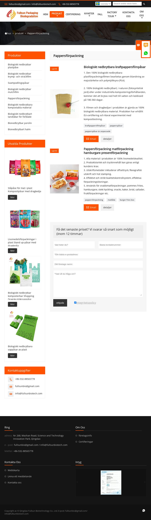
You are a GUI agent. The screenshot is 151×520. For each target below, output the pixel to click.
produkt (57, 14)
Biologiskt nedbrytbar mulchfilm (19, 91)
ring (7, 427)
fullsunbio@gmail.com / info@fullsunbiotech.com (32, 4)
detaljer (107, 139)
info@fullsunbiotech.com (28, 393)
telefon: (9, 451)
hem (45, 14)
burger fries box (127, 200)
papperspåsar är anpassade (97, 131)
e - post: (9, 444)
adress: (8, 435)
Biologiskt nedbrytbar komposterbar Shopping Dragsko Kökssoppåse (21, 296)
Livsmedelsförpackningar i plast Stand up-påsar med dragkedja (22, 242)
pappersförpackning (94, 200)
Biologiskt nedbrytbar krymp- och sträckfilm (19, 75)
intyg (78, 462)
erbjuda (60, 303)
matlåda (111, 200)
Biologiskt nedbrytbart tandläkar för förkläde (20, 115)
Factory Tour (112, 14)
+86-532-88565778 (70, 4)
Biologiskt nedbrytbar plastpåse (19, 66)
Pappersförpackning (19, 98)
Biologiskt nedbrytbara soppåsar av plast (20, 348)
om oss (141, 14)
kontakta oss (128, 14)
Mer (12, 197)
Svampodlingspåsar (18, 83)
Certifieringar (86, 441)
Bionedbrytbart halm (19, 129)
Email (91, 139)
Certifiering (73, 14)
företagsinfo (85, 435)
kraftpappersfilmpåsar (95, 125)
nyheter (89, 14)
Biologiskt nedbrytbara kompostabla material (20, 106)
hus (8, 33)
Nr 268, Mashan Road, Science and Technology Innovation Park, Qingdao (38, 437)
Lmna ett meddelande (20, 476)
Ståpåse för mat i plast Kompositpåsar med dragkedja (24, 190)
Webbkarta (14, 470)
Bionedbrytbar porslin (20, 123)
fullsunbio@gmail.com (27, 386)
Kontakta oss (14, 482)
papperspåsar (116, 125)
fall (100, 14)
